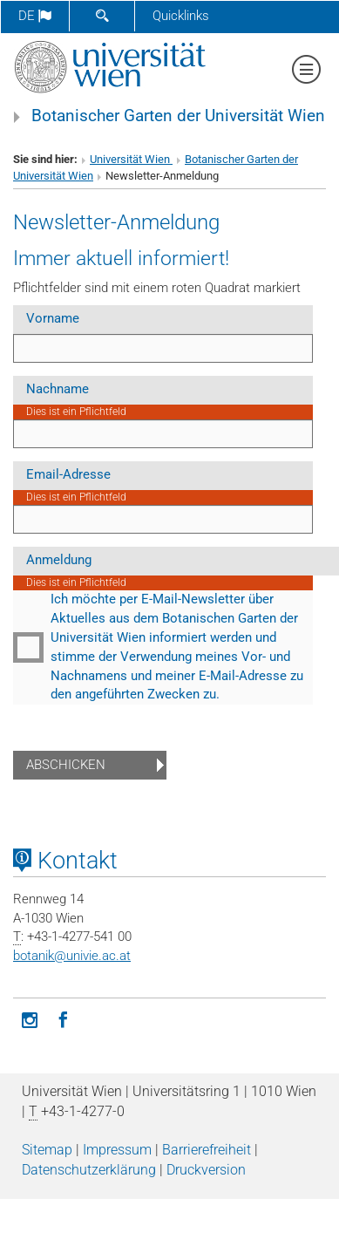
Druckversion (206, 1169)
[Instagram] (29, 1018)
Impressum (117, 1149)
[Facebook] (62, 1018)
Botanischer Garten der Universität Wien (178, 116)
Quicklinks (181, 16)
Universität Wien (131, 159)
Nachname (57, 389)
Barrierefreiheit (206, 1149)
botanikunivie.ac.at (72, 956)
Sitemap (47, 1149)
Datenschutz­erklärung (89, 1169)
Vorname (52, 318)
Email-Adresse (68, 474)
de (34, 16)
